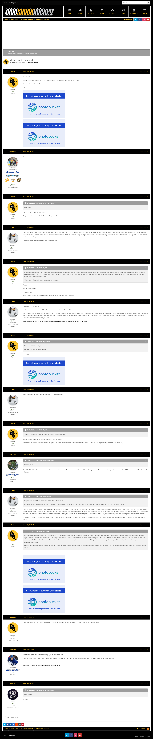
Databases (133, 13)
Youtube (148, 19)
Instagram (144, 19)
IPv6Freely (12, 151)
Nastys (14, 62)
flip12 (13, 227)
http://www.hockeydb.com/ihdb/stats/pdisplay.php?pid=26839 (41, 665)
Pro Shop (90, 13)
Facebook (140, 19)
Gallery (123, 13)
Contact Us (12, 735)
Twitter (136, 19)
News (69, 13)
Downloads (112, 13)
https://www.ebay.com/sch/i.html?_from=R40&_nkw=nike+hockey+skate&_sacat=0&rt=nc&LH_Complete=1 (55, 321)
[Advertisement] (38, 35)
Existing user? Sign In (10, 3)
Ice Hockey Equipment (32, 62)
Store (102, 13)
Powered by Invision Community (142, 736)
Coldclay (13, 617)
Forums (80, 13)
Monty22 (13, 454)
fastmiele (13, 649)
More (144, 13)
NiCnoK (12, 684)
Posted (28, 71)
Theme (4, 735)
